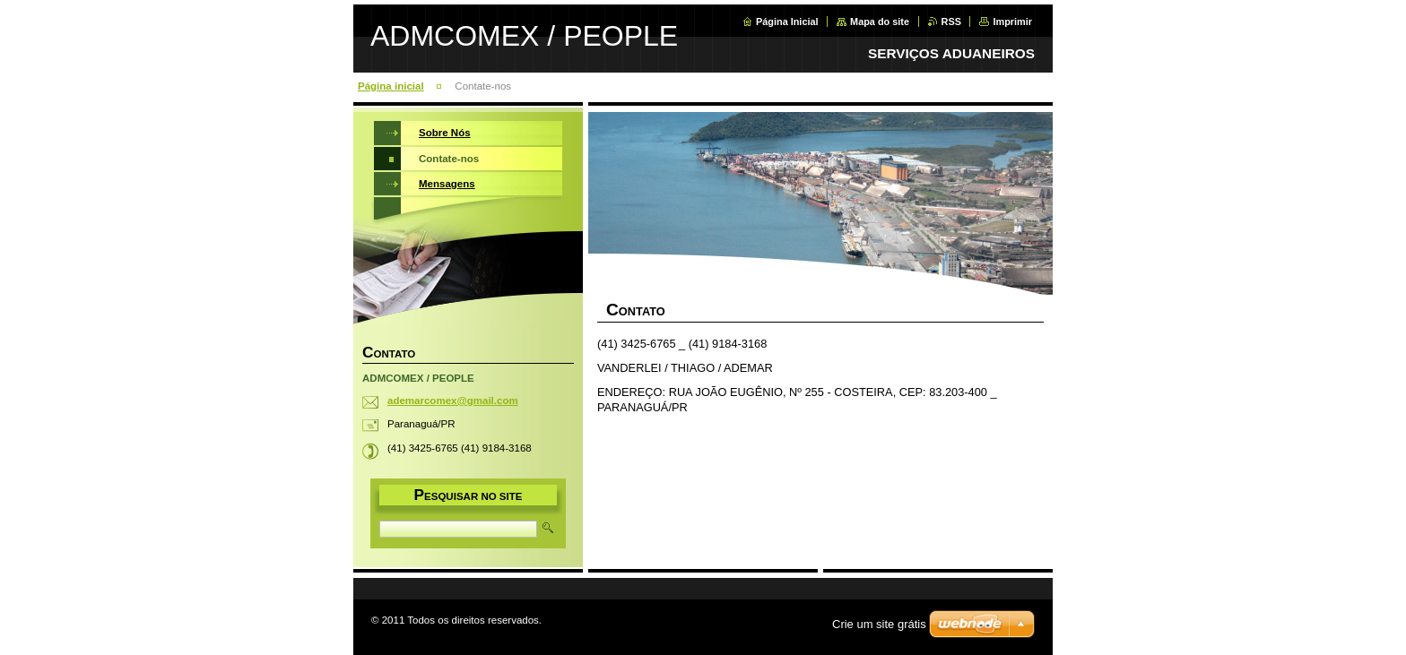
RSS (951, 21)
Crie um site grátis (879, 624)
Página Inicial (787, 21)
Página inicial (391, 86)
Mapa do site (879, 21)
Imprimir (1012, 21)
